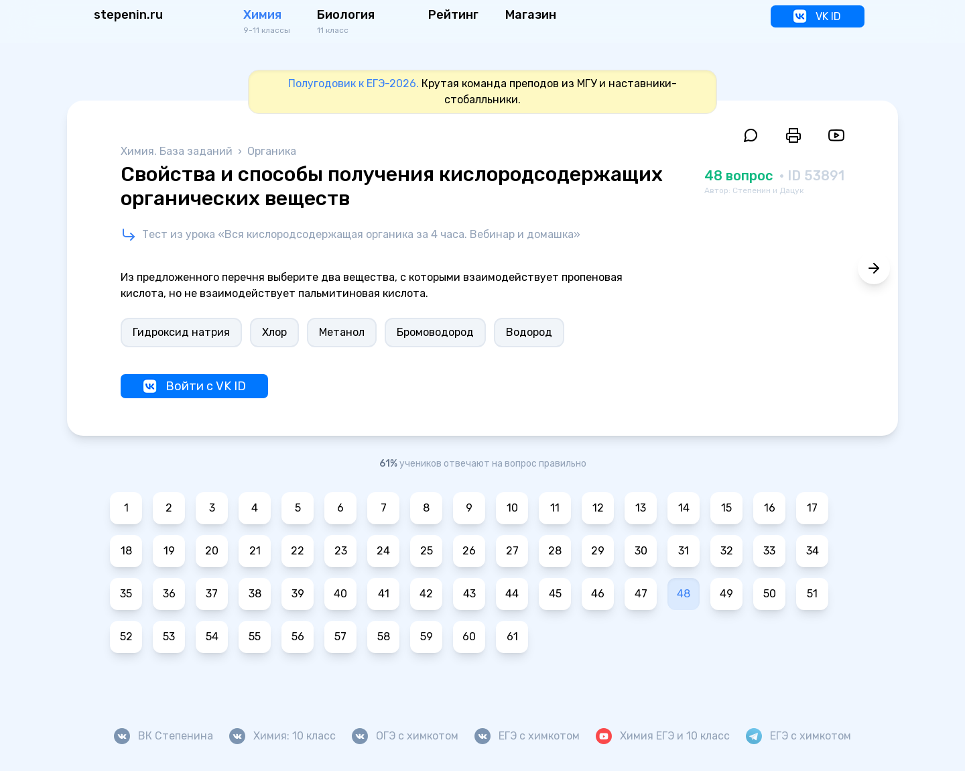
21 (255, 550)
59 (426, 636)
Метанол (342, 332)
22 (297, 550)
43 (469, 593)
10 (512, 507)
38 (255, 593)
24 (383, 550)
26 (469, 550)
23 (340, 550)
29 (597, 550)
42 (426, 593)
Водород (529, 332)
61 (512, 636)
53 (169, 636)
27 (512, 550)
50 (769, 593)
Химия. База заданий (178, 151)
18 (126, 550)
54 (212, 636)
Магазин (530, 14)
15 (726, 507)
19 (169, 550)
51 (812, 593)
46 (597, 593)
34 (812, 550)
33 (769, 550)
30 (641, 550)
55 (255, 636)
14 (684, 507)
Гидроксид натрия (181, 332)
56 (298, 636)
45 (555, 593)
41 (383, 593)
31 (683, 550)
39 (298, 593)
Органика (271, 151)
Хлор (274, 332)
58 (383, 636)
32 (726, 550)
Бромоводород (435, 332)
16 (769, 507)
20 (211, 550)
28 (555, 550)
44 (512, 593)
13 (640, 507)
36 (169, 593)
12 (598, 507)
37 (212, 593)
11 (555, 507)
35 (126, 593)
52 (126, 636)
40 (340, 593)
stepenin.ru (128, 14)
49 (726, 593)
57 (340, 636)
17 (812, 507)
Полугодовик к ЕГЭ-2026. (353, 83)
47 (641, 593)
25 (426, 550)
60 (469, 636)
